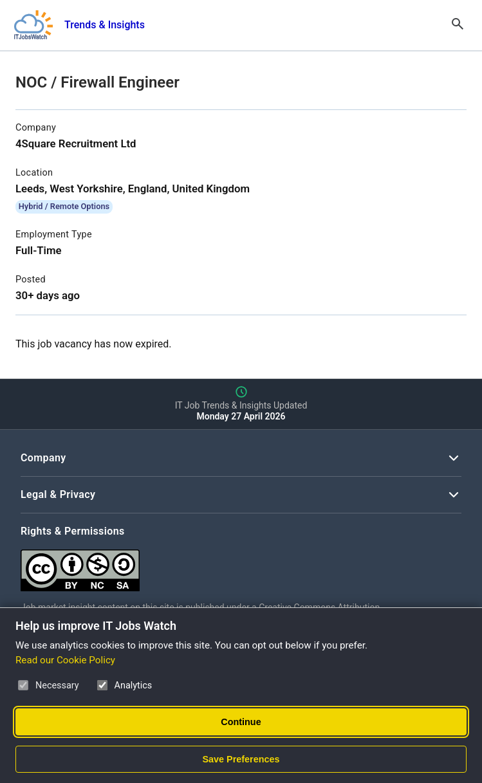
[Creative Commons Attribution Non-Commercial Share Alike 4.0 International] (214, 565)
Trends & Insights (104, 25)
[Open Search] (457, 25)
